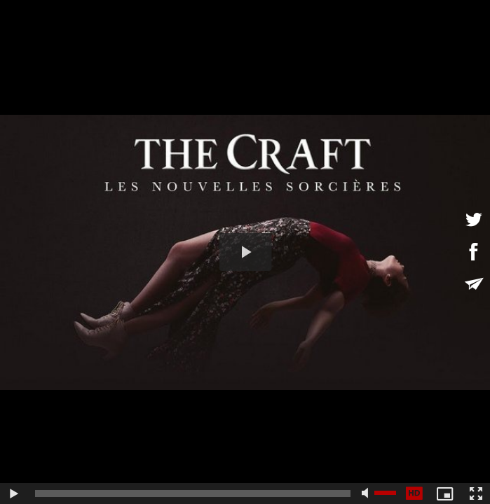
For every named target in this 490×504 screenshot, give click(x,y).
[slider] (193, 493)
